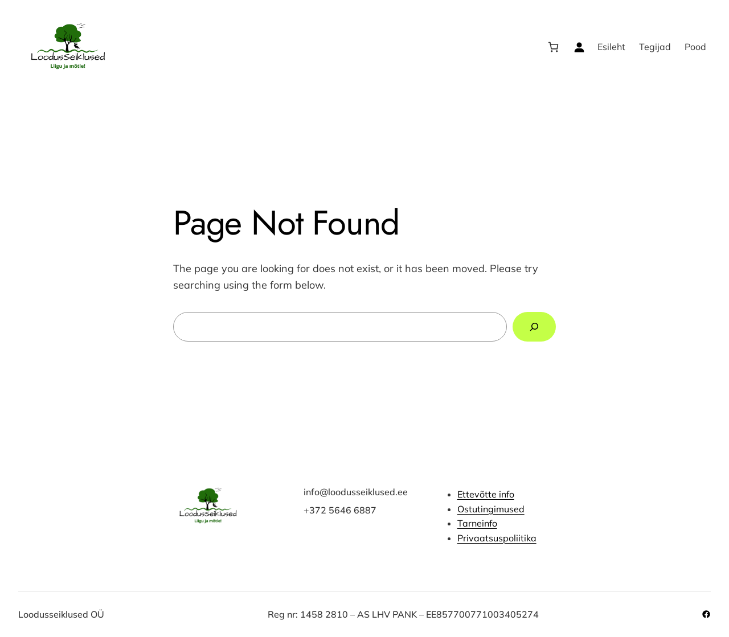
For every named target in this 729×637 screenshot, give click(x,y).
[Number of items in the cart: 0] (553, 47)
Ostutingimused (491, 508)
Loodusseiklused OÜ (61, 614)
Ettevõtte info (485, 494)
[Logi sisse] (579, 47)
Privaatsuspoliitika (496, 538)
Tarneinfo (477, 523)
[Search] (534, 327)
